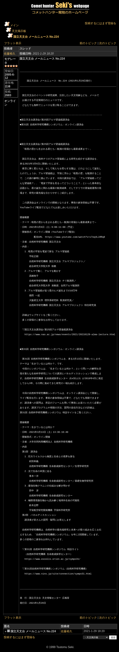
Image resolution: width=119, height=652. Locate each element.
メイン (14, 25)
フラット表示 (12, 43)
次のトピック (107, 43)
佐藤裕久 (9, 53)
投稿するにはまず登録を (100, 23)
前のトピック (88, 43)
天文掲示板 (19, 30)
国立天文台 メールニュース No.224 (36, 36)
